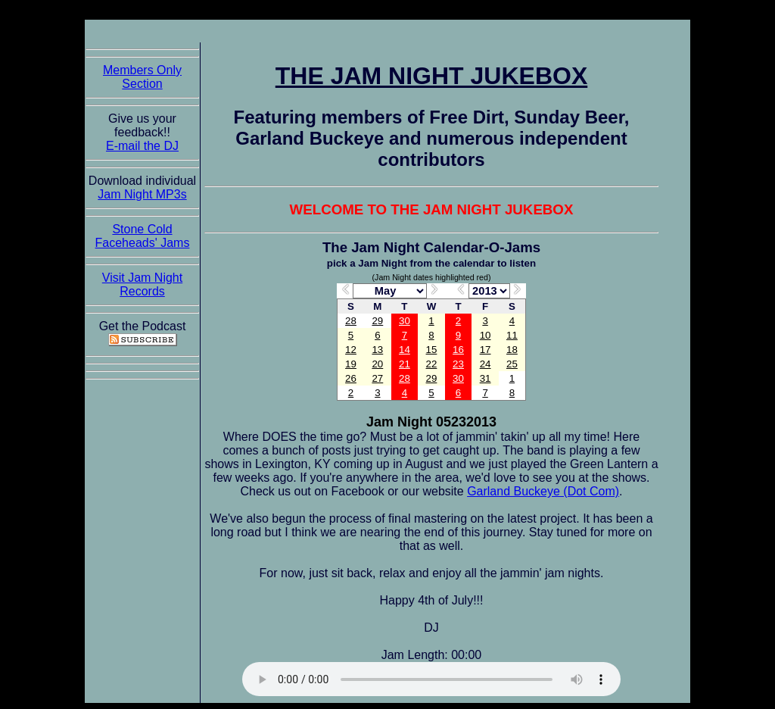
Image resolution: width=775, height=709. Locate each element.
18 (512, 349)
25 (512, 364)
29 (377, 320)
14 (404, 349)
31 (485, 378)
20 (377, 364)
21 (404, 364)
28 (350, 320)
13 (377, 349)
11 (512, 335)
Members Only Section (142, 77)
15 (431, 349)
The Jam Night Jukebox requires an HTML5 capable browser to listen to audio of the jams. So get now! (431, 679)
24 (485, 364)
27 (377, 378)
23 (458, 364)
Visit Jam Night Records (142, 284)
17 (485, 349)
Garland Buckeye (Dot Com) (543, 491)
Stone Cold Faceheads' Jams (142, 236)
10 (485, 335)
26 (350, 378)
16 (458, 349)
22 (431, 364)
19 (350, 364)
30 (404, 320)
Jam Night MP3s (142, 194)
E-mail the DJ (142, 145)
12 (350, 349)
